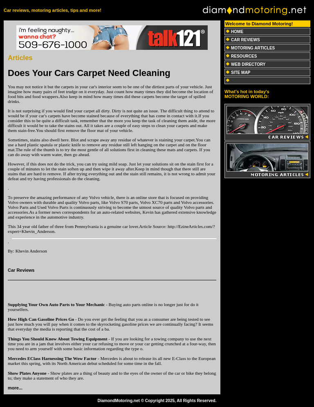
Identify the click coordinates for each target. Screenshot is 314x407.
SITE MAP (240, 72)
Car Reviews (21, 270)
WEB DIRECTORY (248, 64)
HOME (237, 31)
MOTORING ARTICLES (253, 48)
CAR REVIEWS (245, 40)
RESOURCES (244, 56)
